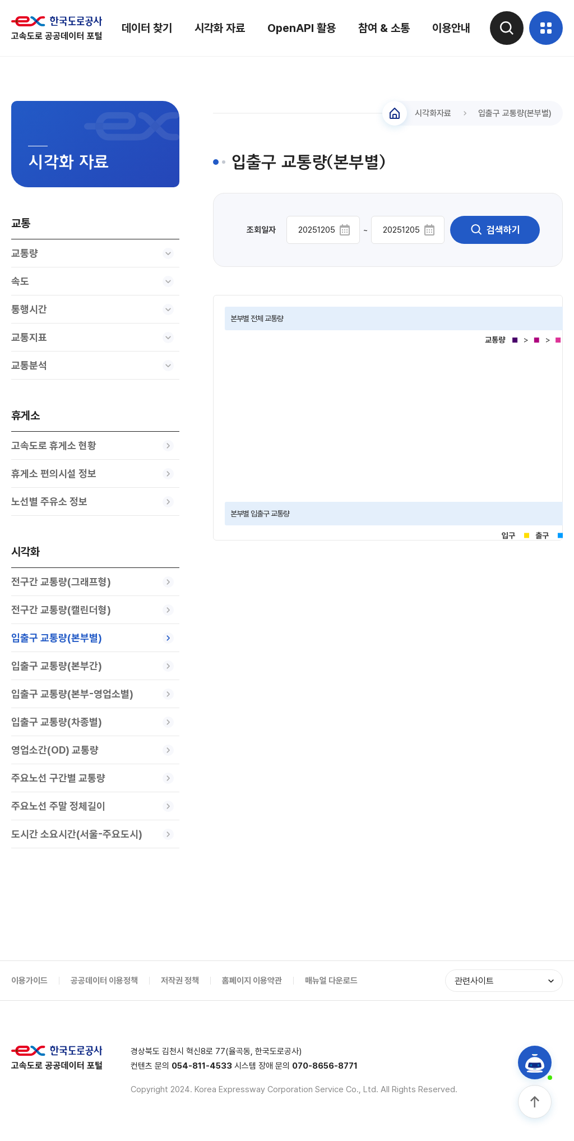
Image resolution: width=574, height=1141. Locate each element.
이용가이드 (29, 981)
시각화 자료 (220, 28)
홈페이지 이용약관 (252, 981)
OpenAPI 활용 (301, 28)
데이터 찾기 (147, 28)
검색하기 (495, 230)
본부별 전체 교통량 (256, 318)
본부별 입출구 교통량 (259, 513)
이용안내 (451, 28)
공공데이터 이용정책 (104, 981)
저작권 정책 (180, 981)
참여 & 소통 (384, 28)
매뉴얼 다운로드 (331, 981)
